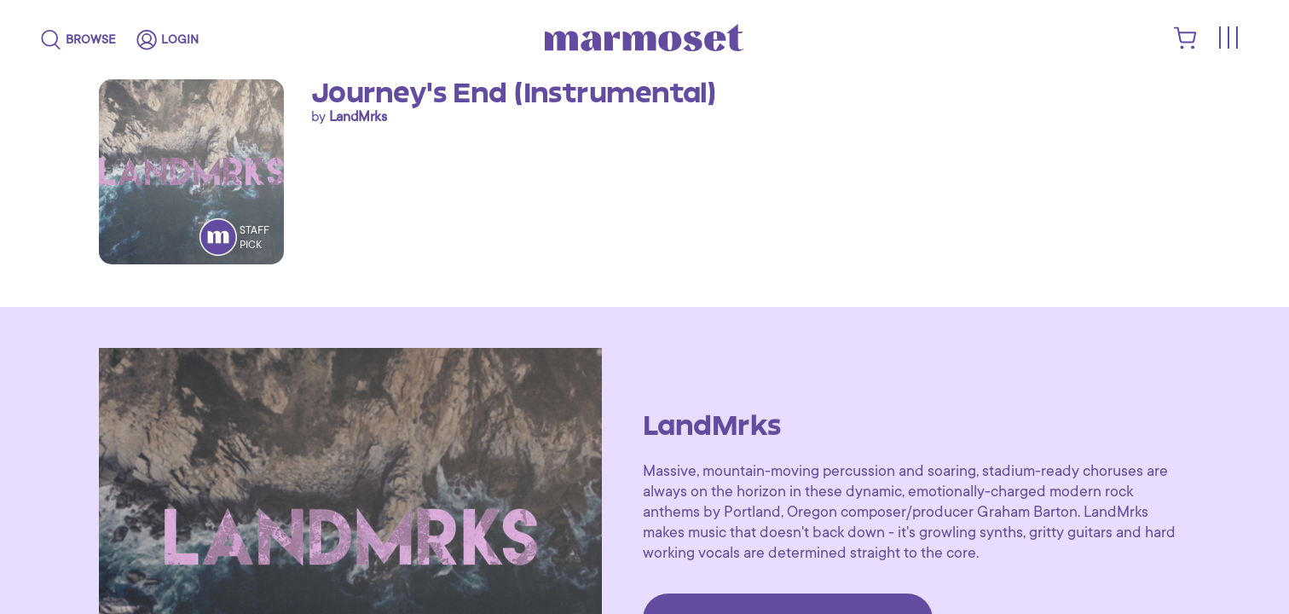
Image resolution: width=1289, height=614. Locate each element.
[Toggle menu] (1227, 39)
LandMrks (358, 117)
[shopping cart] (1185, 45)
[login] (167, 40)
